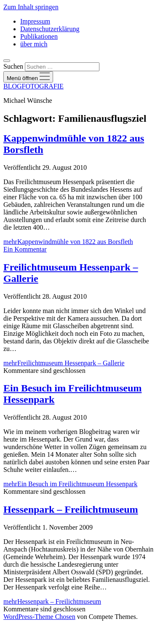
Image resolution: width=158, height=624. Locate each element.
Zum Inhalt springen (31, 7)
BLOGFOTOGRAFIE (33, 86)
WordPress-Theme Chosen (39, 616)
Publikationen (39, 36)
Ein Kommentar (25, 249)
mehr (68, 241)
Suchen (13, 66)
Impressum (35, 21)
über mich (33, 44)
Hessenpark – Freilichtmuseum (70, 509)
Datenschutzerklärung (49, 28)
